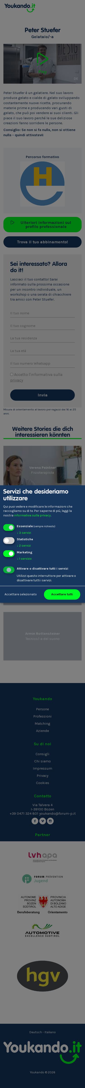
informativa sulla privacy (32, 515)
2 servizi (24, 546)
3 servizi (24, 533)
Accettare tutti (62, 594)
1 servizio (24, 559)
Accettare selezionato (21, 594)
